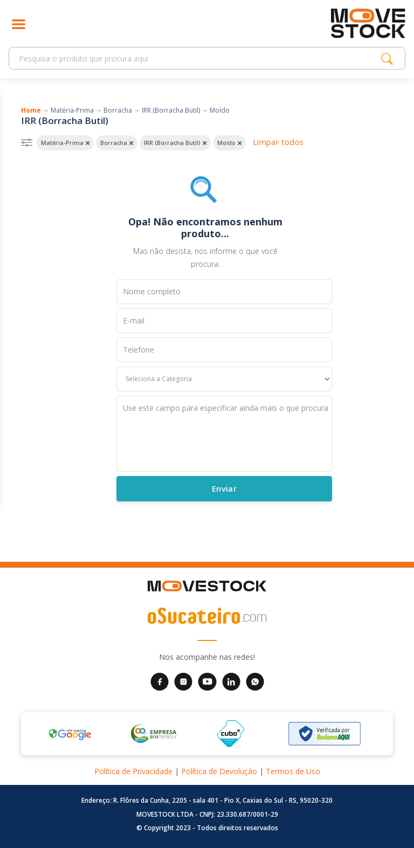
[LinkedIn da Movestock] (231, 681)
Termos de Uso (293, 771)
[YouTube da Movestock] (207, 681)
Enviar (223, 489)
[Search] (198, 58)
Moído (220, 110)
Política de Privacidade (133, 771)
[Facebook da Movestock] (159, 681)
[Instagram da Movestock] (183, 681)
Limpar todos (278, 142)
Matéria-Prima (72, 110)
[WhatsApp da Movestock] (255, 681)
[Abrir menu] (19, 23)
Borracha (118, 110)
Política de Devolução (219, 771)
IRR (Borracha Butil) (171, 110)
